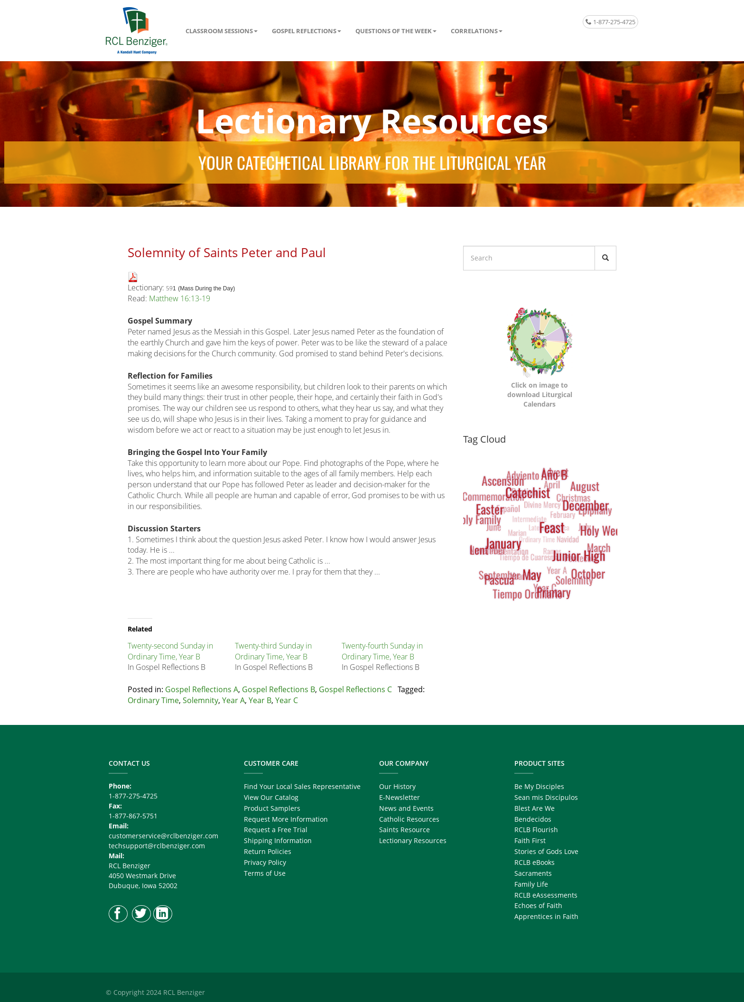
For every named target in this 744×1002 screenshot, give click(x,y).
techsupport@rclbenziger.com (157, 845)
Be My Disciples (539, 786)
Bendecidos (532, 819)
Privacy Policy (265, 862)
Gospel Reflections (304, 31)
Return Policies (267, 851)
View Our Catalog (271, 797)
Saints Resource (404, 829)
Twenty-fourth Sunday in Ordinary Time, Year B (382, 651)
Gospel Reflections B (278, 689)
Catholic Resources (409, 819)
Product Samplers (272, 808)
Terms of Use (265, 873)
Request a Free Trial (275, 829)
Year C (286, 700)
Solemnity (200, 700)
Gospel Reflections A (201, 689)
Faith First (530, 840)
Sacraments (533, 873)
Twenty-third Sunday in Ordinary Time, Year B (273, 651)
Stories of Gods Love (546, 851)
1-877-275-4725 (610, 22)
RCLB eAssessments (545, 895)
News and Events (406, 808)
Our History (397, 786)
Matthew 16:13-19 (179, 298)
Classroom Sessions (219, 31)
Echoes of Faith (538, 905)
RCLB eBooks (534, 862)
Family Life (531, 884)
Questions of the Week (393, 31)
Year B (260, 700)
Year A (233, 700)
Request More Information (286, 819)
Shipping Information (278, 840)
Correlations (474, 31)
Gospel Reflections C (355, 689)
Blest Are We (534, 808)
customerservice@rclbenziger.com (163, 835)
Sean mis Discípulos (546, 797)
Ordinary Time (153, 700)
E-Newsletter (399, 797)
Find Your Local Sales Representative (302, 786)
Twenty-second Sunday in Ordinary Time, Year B (170, 651)
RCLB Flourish (536, 829)
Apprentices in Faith (546, 916)
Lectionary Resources (412, 840)
